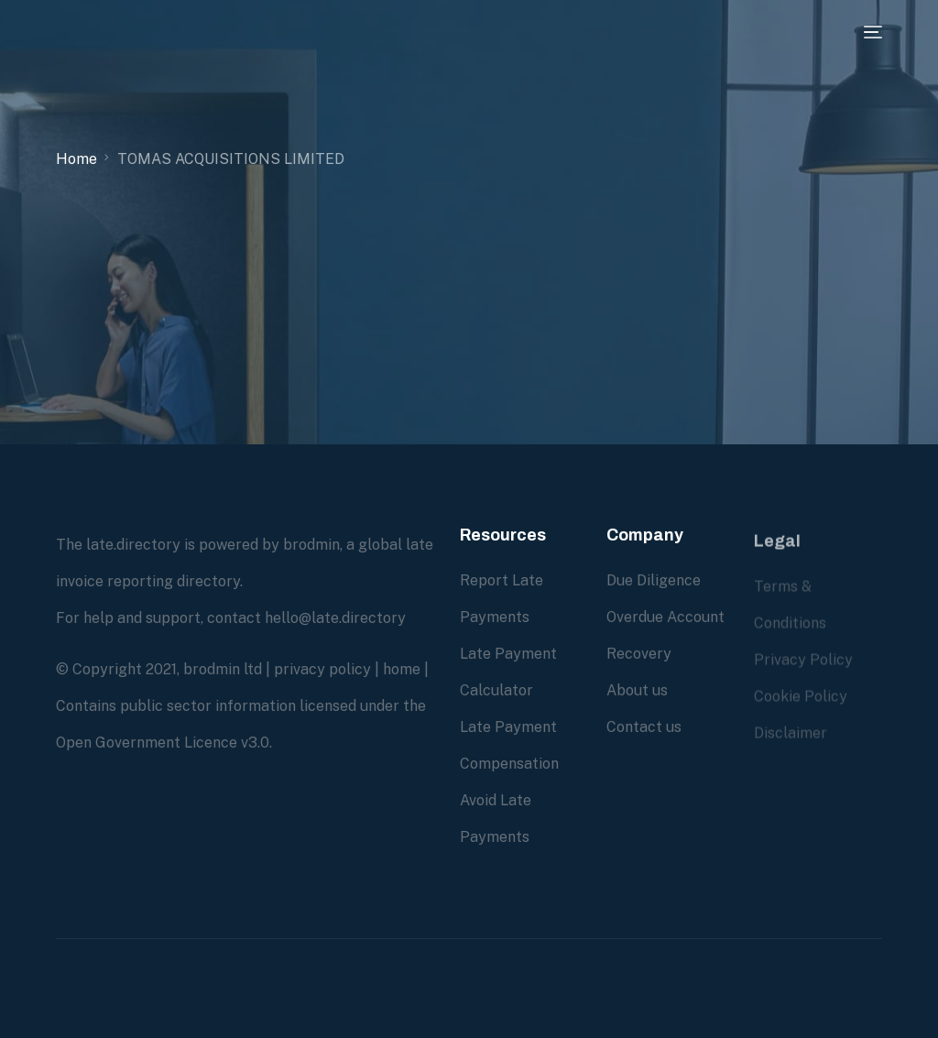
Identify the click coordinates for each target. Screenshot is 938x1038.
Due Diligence (653, 581)
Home (76, 159)
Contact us (644, 728)
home (401, 669)
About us (637, 691)
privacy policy (322, 669)
